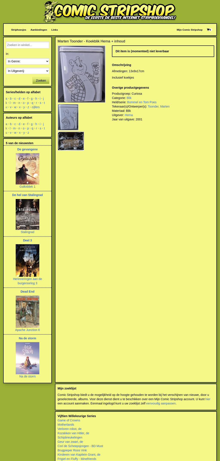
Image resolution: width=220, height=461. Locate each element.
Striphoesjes (18, 29)
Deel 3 (27, 240)
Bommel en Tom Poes (142, 102)
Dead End (28, 291)
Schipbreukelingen (70, 437)
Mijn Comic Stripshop (190, 29)
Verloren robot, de (69, 429)
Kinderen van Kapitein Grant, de (79, 454)
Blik (129, 98)
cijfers (36, 107)
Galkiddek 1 (27, 186)
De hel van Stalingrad (27, 195)
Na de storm (27, 338)
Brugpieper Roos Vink (72, 450)
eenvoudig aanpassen (161, 403)
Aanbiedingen (39, 29)
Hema (129, 115)
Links (54, 29)
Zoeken (41, 80)
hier (207, 399)
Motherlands (66, 424)
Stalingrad (27, 232)
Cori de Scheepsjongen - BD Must (80, 446)
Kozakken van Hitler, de (73, 433)
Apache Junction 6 (27, 330)
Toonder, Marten (159, 106)
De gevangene (27, 149)
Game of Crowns (69, 420)
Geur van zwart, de (70, 441)
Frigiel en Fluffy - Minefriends (77, 459)
